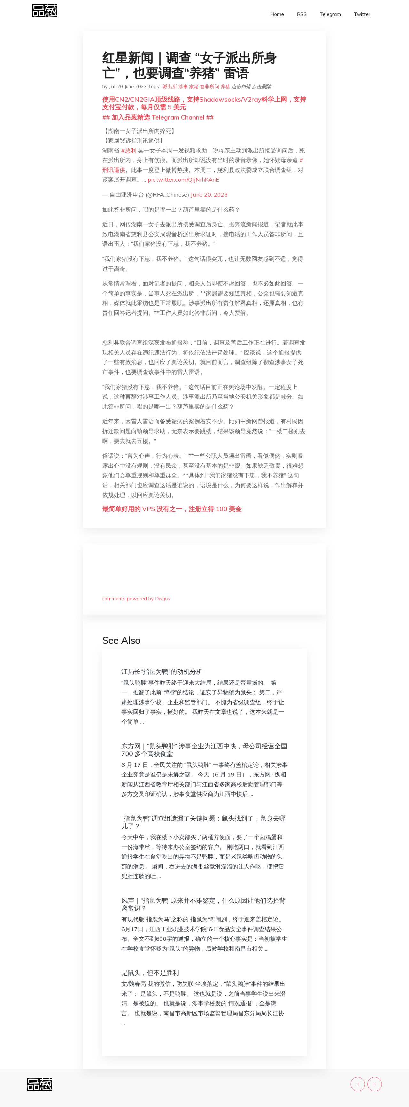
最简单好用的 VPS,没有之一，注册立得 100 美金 (172, 509)
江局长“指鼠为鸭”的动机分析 (162, 671)
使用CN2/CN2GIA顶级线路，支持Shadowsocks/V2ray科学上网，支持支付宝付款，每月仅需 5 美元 (204, 103)
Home (277, 14)
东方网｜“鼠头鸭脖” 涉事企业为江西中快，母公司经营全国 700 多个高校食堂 (204, 750)
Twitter (362, 14)
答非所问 (209, 86)
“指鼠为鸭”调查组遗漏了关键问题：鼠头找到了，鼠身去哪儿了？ (203, 822)
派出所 (170, 86)
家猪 (194, 86)
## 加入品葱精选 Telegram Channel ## (158, 117)
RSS (302, 14)
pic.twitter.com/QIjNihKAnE (183, 179)
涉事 (183, 86)
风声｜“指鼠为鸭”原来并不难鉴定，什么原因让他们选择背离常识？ (203, 904)
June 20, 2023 (209, 194)
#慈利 (128, 150)
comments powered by (136, 599)
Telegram (330, 14)
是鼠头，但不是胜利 (150, 973)
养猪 (225, 86)
